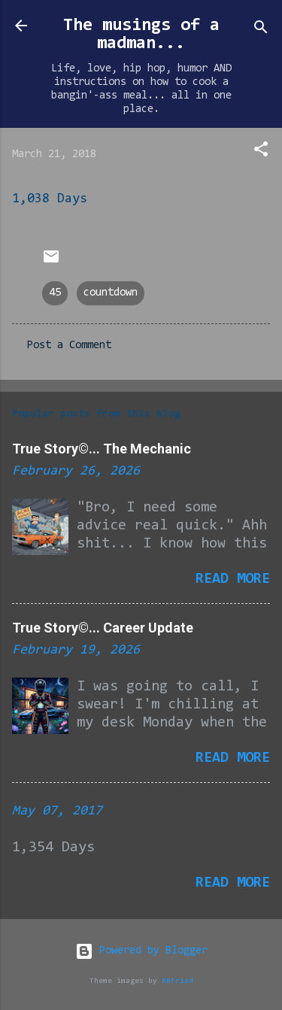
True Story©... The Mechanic (101, 448)
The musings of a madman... (141, 35)
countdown (110, 293)
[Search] (261, 30)
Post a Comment (69, 345)
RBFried (177, 981)
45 (55, 293)
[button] (261, 152)
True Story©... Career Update (102, 627)
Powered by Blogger (141, 951)
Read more (233, 579)
